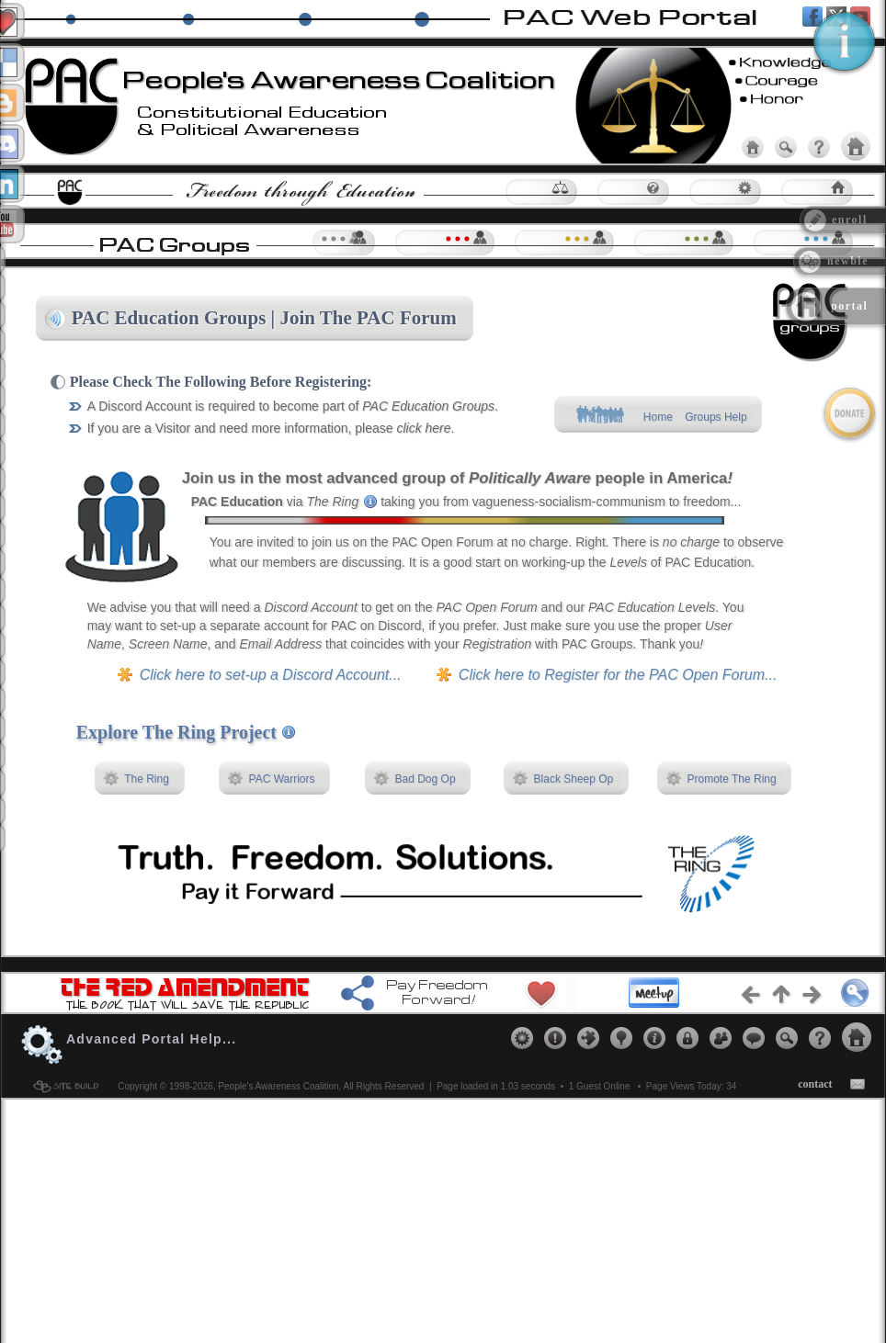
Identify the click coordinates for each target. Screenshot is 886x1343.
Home (657, 417)
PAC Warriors (282, 779)
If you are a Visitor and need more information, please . (271, 428)
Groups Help (716, 417)
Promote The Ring (732, 779)
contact (815, 1084)
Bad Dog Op (425, 779)
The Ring (147, 779)
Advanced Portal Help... (151, 1039)
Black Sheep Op (573, 779)
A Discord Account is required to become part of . (292, 406)
